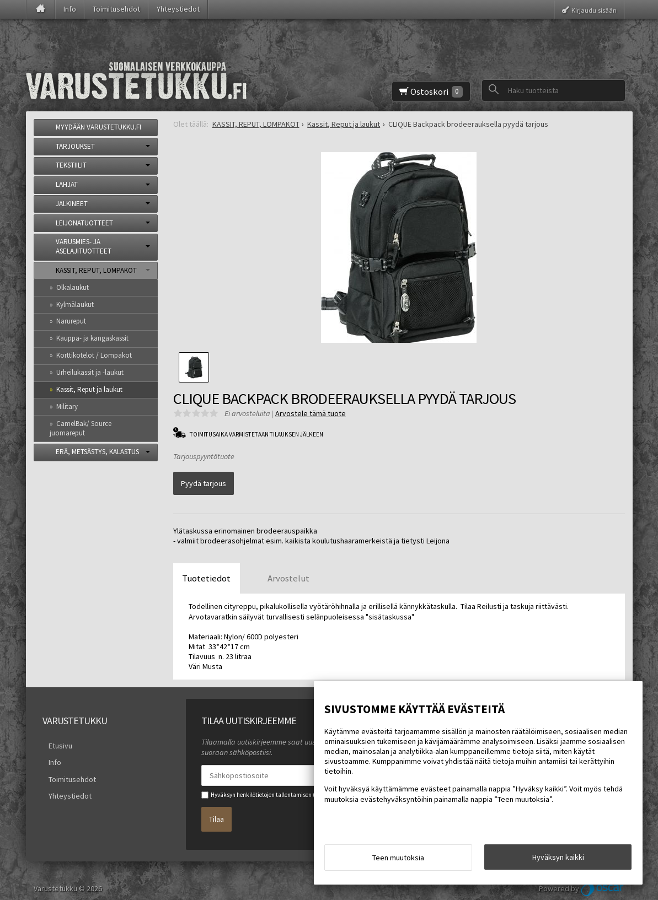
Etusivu (54, 737)
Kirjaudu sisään (594, 10)
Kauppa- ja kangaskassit (92, 338)
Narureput (71, 321)
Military (67, 406)
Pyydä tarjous (203, 481)
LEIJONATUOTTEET (84, 223)
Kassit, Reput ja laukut (89, 389)
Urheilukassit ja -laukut (90, 372)
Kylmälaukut (75, 304)
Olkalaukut (72, 287)
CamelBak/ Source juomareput (81, 428)
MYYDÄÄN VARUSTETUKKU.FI (98, 127)
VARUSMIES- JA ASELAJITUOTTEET (83, 246)
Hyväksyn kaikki (558, 860)
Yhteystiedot (178, 9)
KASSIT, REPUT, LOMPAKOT (96, 270)
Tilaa (216, 808)
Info (69, 9)
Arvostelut (288, 571)
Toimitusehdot (116, 9)
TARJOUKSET (75, 146)
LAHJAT (67, 184)
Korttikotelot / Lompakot (94, 355)
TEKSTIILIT (71, 165)
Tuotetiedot (206, 571)
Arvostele (310, 413)
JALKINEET (72, 203)
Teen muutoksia (398, 860)
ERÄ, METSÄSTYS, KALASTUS (97, 451)
